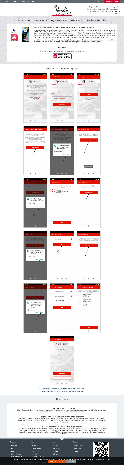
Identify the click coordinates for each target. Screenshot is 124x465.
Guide (6, 1)
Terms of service (79, 445)
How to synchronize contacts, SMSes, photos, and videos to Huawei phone (61, 388)
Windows (56, 454)
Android (55, 445)
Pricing (76, 451)
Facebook (35, 454)
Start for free (112, 1)
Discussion (24, 1)
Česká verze (99, 1)
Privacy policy (78, 448)
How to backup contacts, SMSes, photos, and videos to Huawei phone (62, 391)
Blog (33, 451)
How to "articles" (16, 454)
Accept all (54, 461)
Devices (14, 1)
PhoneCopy (90, 27)
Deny (63, 461)
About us (35, 445)
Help (12, 451)
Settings (71, 461)
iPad (59, 448)
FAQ (33, 1)
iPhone (55, 448)
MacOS (55, 451)
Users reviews (36, 448)
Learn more (106, 459)
